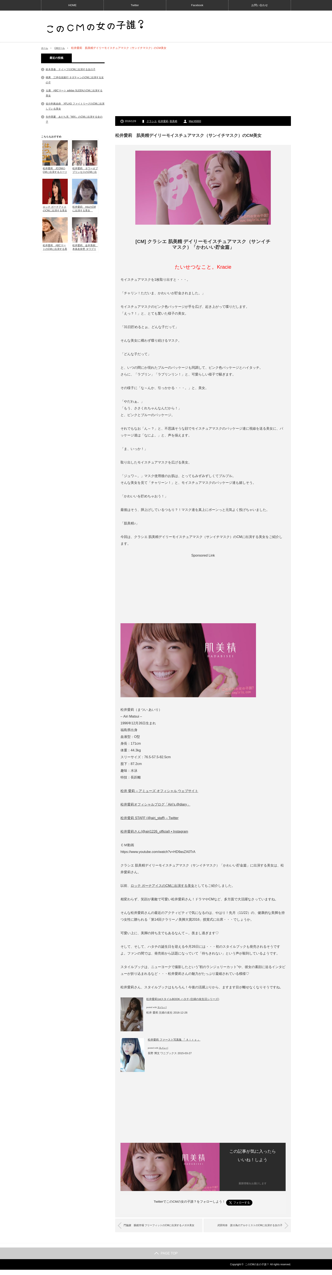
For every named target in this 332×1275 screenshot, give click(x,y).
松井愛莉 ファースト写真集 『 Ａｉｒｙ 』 (174, 1039)
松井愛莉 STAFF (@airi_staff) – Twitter (149, 818)
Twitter (135, 5)
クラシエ (152, 121)
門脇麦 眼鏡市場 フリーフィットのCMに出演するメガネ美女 (162, 1228)
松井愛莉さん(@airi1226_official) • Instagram (154, 831)
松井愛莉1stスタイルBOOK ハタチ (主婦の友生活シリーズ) (182, 999)
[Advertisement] (203, 83)
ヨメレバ (162, 1007)
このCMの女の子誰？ (257, 1269)
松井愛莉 (163, 121)
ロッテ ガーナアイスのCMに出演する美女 (162, 885)
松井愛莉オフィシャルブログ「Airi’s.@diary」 (155, 804)
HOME (72, 5)
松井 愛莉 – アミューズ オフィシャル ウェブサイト (159, 791)
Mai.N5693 (195, 121)
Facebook (197, 5)
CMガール (62, 48)
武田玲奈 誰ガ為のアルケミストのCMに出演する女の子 (243, 1225)
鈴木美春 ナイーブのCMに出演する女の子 (70, 69)
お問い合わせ (259, 5)
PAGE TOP (166, 1258)
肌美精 (173, 121)
